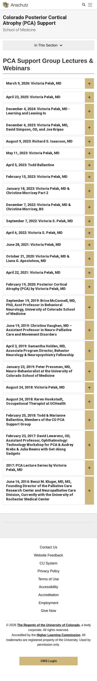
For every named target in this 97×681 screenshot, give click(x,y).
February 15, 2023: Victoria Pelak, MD (50, 177)
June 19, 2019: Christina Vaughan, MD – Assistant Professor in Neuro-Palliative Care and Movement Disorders (50, 330)
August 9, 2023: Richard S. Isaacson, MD (50, 141)
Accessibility (48, 587)
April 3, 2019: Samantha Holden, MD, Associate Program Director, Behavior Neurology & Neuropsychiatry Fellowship (50, 350)
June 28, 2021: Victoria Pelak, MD (50, 245)
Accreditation (48, 595)
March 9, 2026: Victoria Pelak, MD (50, 83)
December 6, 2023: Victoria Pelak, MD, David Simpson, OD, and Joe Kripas (50, 127)
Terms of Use (48, 579)
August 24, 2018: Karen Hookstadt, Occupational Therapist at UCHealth (50, 401)
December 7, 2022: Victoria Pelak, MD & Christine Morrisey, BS (50, 207)
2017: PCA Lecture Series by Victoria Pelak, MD (50, 467)
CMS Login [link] (48, 661)
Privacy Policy (48, 571)
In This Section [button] (48, 45)
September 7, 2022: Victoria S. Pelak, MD (50, 221)
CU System (48, 563)
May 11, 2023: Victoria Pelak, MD (50, 153)
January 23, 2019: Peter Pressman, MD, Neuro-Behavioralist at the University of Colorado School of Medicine (50, 371)
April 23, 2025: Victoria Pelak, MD (50, 97)
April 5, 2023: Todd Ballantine (50, 165)
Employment (48, 603)
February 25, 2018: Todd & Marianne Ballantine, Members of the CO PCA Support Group (50, 420)
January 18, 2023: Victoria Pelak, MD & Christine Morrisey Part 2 (50, 191)
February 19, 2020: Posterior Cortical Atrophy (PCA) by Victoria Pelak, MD (50, 286)
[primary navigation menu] (90, 5)
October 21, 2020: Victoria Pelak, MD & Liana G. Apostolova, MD (50, 258)
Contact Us (48, 547)
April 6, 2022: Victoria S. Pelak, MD (50, 233)
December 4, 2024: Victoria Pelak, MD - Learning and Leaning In (50, 111)
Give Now (48, 611)
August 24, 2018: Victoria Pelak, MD (50, 387)
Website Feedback (48, 555)
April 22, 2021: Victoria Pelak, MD (50, 272)
